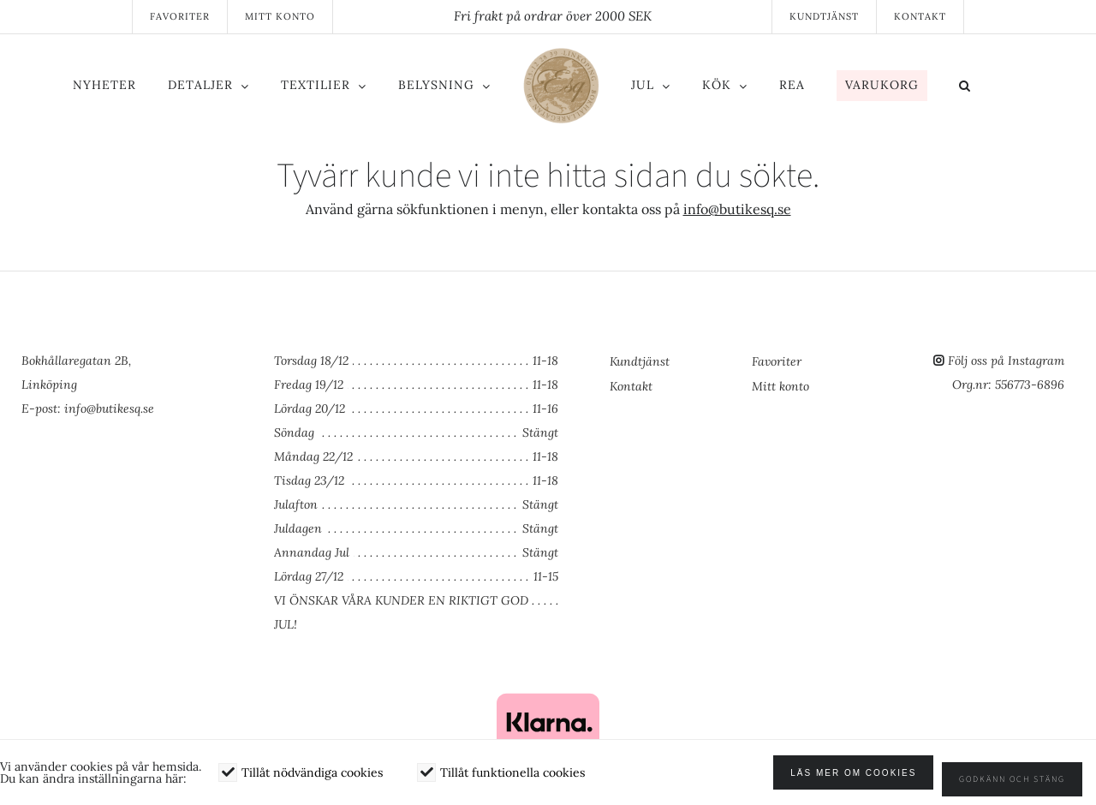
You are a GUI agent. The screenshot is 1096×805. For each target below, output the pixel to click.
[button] (986, 88)
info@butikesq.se (737, 209)
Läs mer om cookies (867, 779)
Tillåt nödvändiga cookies (312, 779)
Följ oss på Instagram (1006, 360)
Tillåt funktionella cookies (512, 779)
